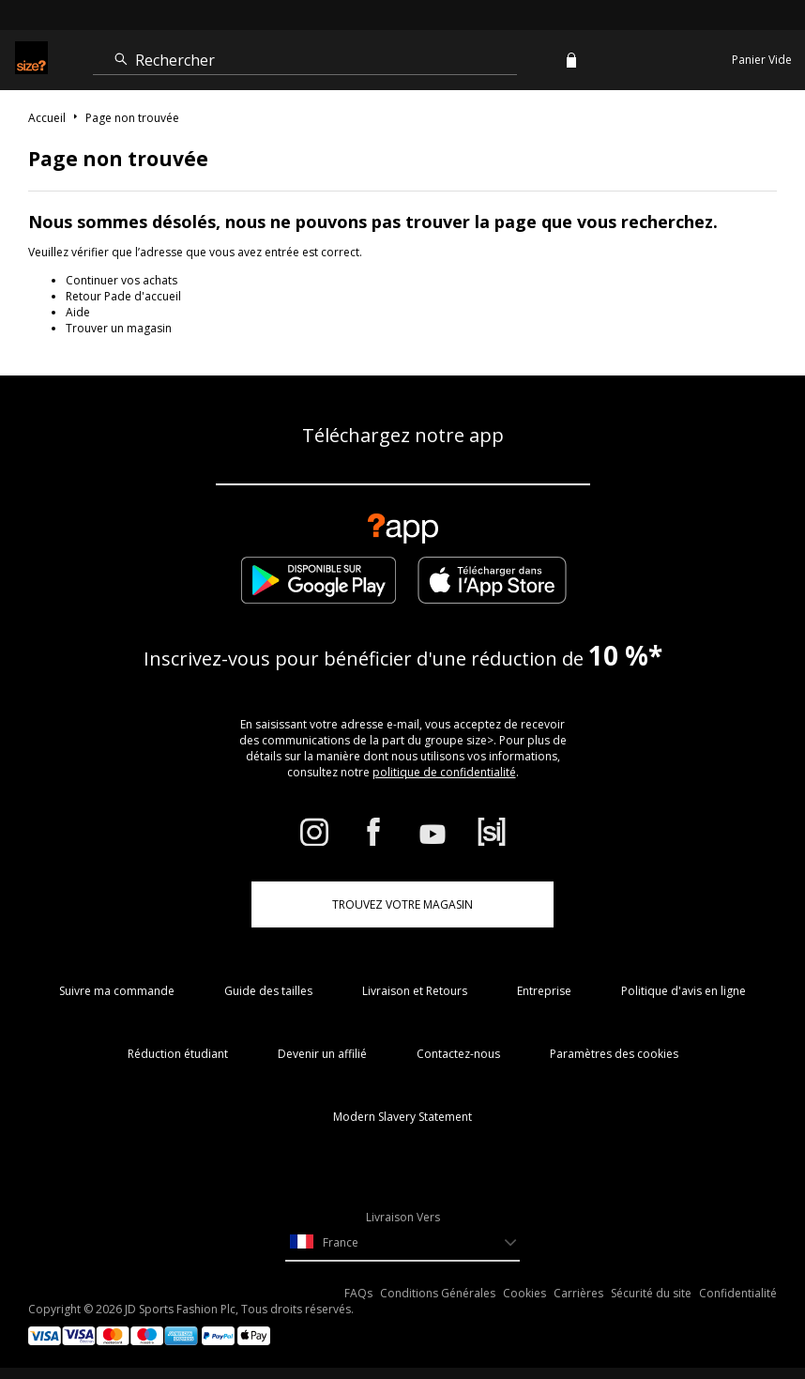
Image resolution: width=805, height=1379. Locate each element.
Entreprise (544, 991)
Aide (78, 312)
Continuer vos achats (121, 280)
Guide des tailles (268, 991)
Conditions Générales (437, 1293)
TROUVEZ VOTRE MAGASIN (402, 904)
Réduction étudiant (178, 1054)
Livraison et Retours (414, 991)
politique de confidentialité (444, 772)
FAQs (358, 1293)
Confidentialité (738, 1293)
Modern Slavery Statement (402, 1117)
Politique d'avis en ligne (683, 991)
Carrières (578, 1293)
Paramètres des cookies (614, 1054)
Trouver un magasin (119, 328)
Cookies (524, 1293)
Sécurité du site (651, 1293)
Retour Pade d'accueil (123, 296)
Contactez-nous (458, 1054)
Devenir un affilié (322, 1054)
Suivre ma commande (117, 991)
